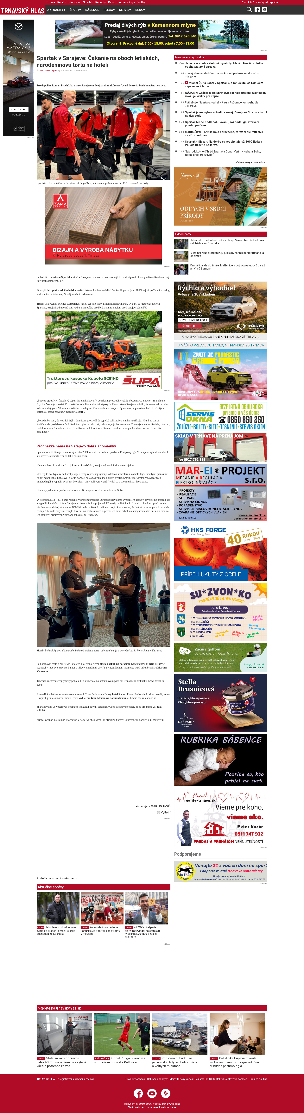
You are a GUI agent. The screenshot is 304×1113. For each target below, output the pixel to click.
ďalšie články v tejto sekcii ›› (251, 162)
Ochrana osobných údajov (162, 1078)
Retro (111, 2)
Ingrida (273, 2)
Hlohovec (75, 2)
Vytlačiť (163, 812)
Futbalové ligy (126, 2)
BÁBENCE (92, 10)
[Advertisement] (69, 848)
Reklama (199, 1078)
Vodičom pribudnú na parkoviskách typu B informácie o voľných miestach (174, 1062)
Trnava (50, 2)
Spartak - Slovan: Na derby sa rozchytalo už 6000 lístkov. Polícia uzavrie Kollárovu (224, 143)
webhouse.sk (168, 1107)
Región (61, 2)
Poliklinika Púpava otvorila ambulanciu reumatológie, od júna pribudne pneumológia (234, 1062)
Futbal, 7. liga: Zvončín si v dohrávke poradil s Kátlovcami (120, 1060)
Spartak (88, 2)
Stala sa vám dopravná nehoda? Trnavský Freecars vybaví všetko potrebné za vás (61, 1062)
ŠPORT (40, 70)
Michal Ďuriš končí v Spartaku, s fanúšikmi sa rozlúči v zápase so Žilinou (224, 84)
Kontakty (217, 1078)
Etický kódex (185, 1078)
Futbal (47, 70)
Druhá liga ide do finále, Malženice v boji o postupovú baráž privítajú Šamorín (227, 267)
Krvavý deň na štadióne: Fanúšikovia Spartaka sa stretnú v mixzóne (100, 930)
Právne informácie (135, 1078)
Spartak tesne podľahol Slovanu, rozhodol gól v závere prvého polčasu (222, 123)
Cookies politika (258, 1078)
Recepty (100, 2)
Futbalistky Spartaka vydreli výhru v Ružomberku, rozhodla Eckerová (221, 104)
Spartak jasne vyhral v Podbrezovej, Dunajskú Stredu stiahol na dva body (226, 114)
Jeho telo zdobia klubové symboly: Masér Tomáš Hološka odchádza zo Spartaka (56, 930)
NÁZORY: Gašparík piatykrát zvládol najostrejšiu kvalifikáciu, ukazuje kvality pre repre (142, 932)
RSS (208, 1078)
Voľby (141, 2)
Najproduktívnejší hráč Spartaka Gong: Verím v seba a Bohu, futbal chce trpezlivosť (223, 153)
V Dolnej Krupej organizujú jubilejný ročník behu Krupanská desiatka (227, 254)
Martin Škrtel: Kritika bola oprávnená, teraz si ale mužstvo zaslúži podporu (224, 133)
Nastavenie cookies (236, 1078)
